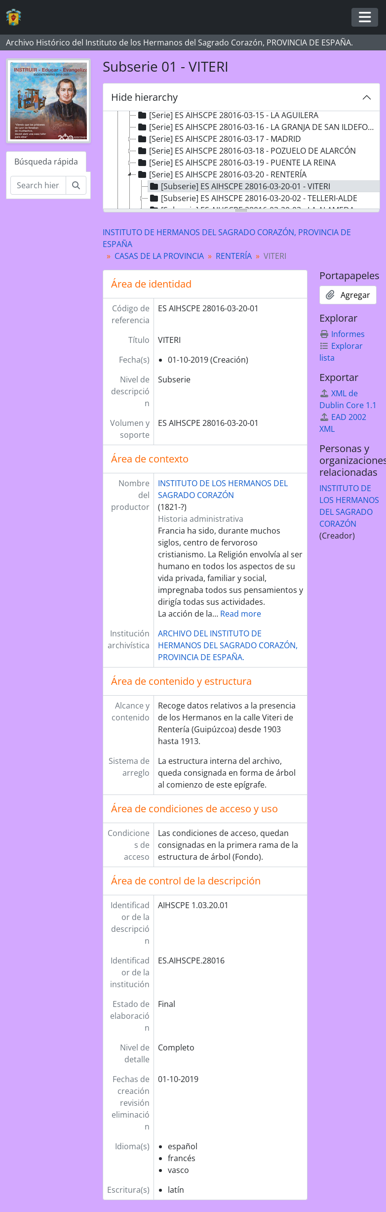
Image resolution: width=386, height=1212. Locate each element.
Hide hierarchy (144, 97)
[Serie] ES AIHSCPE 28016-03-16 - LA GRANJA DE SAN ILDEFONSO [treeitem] (258, 127)
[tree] (241, 160)
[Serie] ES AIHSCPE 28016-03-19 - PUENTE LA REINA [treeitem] (236, 162)
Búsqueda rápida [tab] (46, 161)
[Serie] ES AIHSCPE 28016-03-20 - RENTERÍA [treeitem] (221, 174)
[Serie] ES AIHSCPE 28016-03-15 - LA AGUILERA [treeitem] (227, 115)
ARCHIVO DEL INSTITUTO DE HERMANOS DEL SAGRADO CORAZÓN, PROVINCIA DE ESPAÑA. (228, 645)
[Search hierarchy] (38, 185)
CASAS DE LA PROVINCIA (159, 256)
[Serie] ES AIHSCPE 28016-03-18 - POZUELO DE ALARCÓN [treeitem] (246, 151)
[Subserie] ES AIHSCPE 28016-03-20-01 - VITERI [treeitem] (239, 186)
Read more (240, 613)
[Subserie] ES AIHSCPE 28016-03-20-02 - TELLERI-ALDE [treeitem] (252, 198)
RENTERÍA (234, 256)
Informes (342, 334)
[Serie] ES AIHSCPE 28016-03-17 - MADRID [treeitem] (218, 139)
